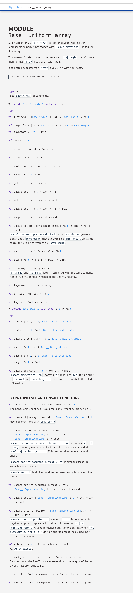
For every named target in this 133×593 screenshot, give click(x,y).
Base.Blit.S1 (30, 308)
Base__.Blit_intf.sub (54, 347)
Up (11, 7)
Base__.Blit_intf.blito (58, 330)
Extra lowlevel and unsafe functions (36, 76)
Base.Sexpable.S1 (33, 104)
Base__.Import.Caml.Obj (71, 417)
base (20, 7)
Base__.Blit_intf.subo (56, 355)
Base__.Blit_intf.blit (56, 321)
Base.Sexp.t (39, 117)
